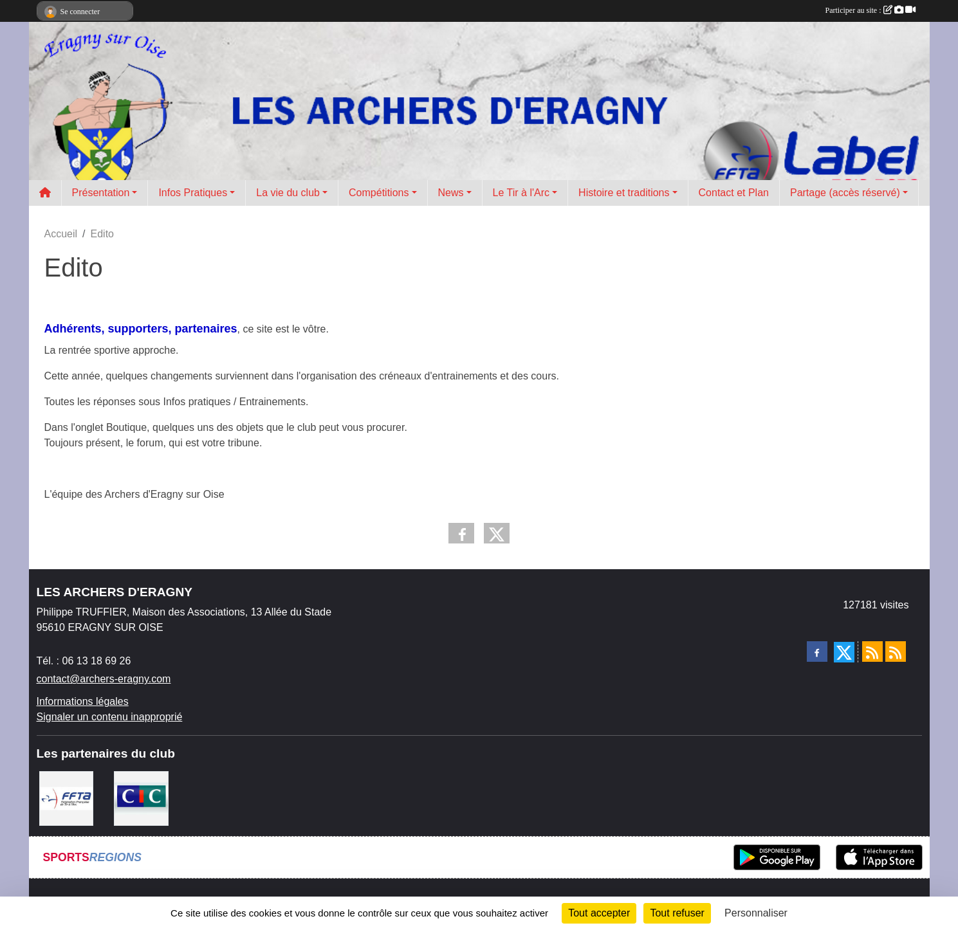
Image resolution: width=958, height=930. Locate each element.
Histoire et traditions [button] (623, 192)
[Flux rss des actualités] (872, 651)
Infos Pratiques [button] (192, 192)
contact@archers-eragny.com (104, 678)
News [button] (451, 192)
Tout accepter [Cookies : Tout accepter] (599, 912)
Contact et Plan (734, 192)
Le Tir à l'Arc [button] (521, 192)
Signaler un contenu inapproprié (110, 716)
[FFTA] (66, 797)
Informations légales (83, 701)
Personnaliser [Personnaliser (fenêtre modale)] (756, 912)
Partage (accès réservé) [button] (845, 192)
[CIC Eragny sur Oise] (141, 797)
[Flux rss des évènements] (895, 651)
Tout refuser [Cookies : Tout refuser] (677, 912)
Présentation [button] (101, 192)
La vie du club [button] (288, 192)
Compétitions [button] (379, 192)
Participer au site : (870, 10)
